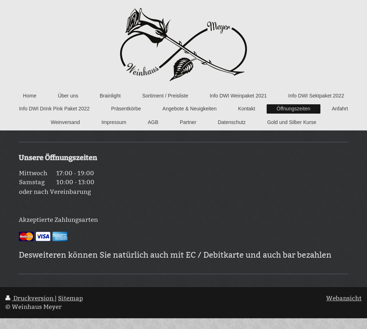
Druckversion (30, 298)
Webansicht (344, 298)
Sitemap (70, 298)
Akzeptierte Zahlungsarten (58, 220)
